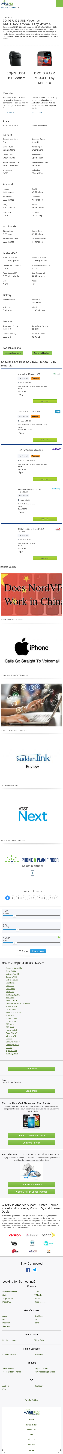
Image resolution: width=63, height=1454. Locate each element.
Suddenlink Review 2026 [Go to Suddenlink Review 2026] (9, 785)
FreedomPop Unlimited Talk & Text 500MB (30, 491)
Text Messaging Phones (44, 1372)
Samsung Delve (12, 1054)
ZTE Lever (10, 998)
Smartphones (8, 1368)
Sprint (4, 1295)
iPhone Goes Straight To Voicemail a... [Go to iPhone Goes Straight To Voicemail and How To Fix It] (14, 675)
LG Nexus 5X (11, 1021)
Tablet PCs (39, 1340)
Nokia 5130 (10, 1015)
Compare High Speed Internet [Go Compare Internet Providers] (31, 1192)
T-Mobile (38, 1295)
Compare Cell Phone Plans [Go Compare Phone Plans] (31, 1135)
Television (38, 1354)
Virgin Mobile (7, 1299)
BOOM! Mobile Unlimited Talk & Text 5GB (31, 530)
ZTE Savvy (10, 1024)
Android (5, 1386)
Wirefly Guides (31, 1400)
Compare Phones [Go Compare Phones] (31, 1142)
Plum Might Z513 (12, 1045)
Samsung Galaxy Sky (14, 968)
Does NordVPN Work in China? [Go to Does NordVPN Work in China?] (12, 620)
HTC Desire (10, 989)
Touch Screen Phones (11, 1372)
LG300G (9, 1039)
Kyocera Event (11, 1051)
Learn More (31, 1068)
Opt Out (31, 1450)
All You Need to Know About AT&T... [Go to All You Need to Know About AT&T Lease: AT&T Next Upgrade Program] (13, 840)
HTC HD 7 (10, 986)
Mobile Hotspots (9, 1340)
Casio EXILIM (11, 971)
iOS (4, 1389)
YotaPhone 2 (10, 983)
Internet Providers (10, 1354)
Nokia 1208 (10, 992)
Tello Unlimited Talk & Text (29, 412)
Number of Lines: (31, 891)
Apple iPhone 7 (11, 1033)
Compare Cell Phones (8, 8)
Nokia (36, 1323)
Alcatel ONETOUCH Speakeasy (18, 1003)
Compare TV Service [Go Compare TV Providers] (31, 1184)
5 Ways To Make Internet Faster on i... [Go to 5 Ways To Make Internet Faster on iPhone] (14, 730)
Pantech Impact (12, 1018)
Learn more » (8, 112)
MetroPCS (6, 1302)
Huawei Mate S (11, 1030)
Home (31, 1419)
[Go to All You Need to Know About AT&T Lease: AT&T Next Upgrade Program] (31, 815)
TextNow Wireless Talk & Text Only (30, 451)
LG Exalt (9, 1048)
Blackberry (39, 1386)
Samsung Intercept (13, 1042)
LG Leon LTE (11, 1036)
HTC (4, 1319)
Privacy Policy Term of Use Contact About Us (31, 1432)
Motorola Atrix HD (12, 974)
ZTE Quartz (10, 1027)
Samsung (6, 1326)
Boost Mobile (40, 1302)
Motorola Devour (12, 980)
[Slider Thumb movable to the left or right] (14, 916)
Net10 (37, 1299)
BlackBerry (39, 1316)
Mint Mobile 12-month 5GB (29, 374)
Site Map (31, 1445)
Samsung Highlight (13, 995)
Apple (4, 1316)
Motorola (6, 1323)
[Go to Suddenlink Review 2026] (31, 760)
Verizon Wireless (9, 1292)
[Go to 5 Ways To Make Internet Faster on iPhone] (31, 705)
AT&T (36, 1292)
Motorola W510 (11, 1000)
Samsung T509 (11, 977)
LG (35, 1319)
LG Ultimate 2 (11, 1009)
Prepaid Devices (41, 1368)
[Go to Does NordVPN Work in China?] (31, 594)
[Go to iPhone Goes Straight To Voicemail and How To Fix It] (31, 649)
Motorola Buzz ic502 (13, 1012)
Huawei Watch (11, 1006)
